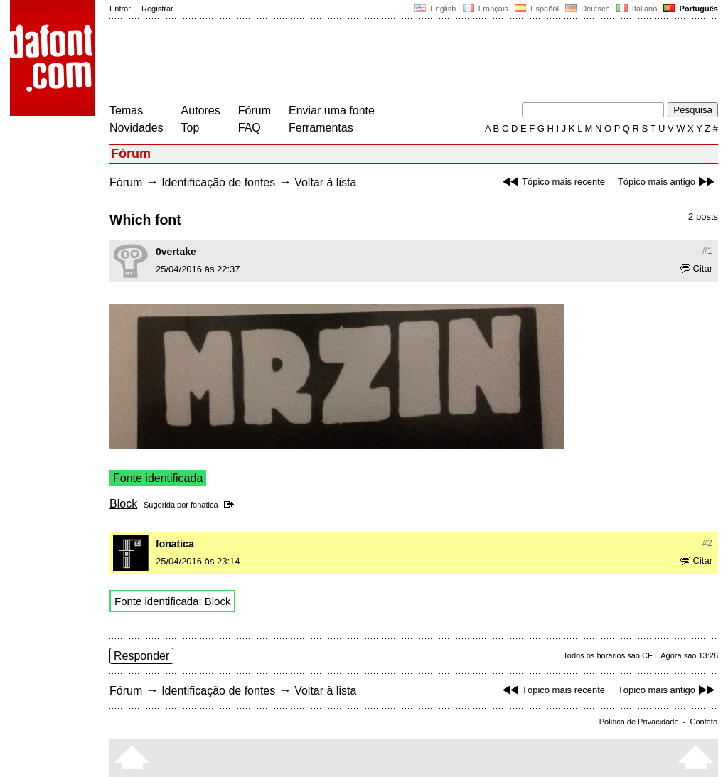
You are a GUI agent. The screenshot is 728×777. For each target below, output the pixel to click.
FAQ (249, 128)
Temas (126, 111)
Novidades (136, 128)
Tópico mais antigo (668, 181)
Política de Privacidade (639, 721)
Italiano (637, 8)
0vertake (176, 251)
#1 (707, 250)
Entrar (120, 8)
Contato (703, 721)
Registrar (157, 8)
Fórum (254, 111)
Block (123, 504)
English (435, 8)
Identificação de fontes (218, 182)
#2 (707, 542)
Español (537, 8)
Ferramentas (321, 128)
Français (485, 8)
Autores (200, 111)
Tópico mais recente (552, 181)
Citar (696, 268)
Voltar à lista (325, 182)
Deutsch (587, 8)
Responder (141, 656)
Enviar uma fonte (332, 111)
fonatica (204, 504)
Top (190, 128)
